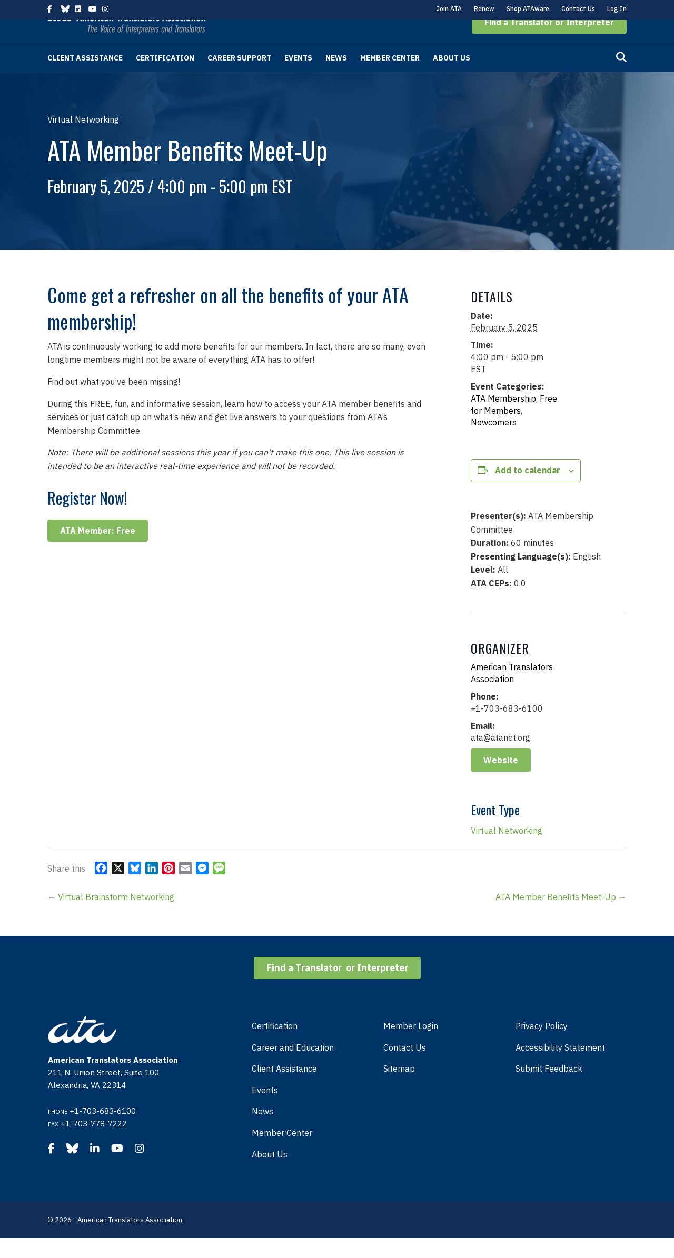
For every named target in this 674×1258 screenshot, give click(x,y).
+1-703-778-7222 (94, 1144)
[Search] (621, 77)
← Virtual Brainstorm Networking (110, 917)
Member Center (390, 78)
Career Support (239, 78)
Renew (484, 9)
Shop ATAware (528, 9)
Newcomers (494, 442)
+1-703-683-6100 (103, 1131)
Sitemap (399, 1088)
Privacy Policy (542, 1046)
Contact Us (578, 9)
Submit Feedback (549, 1088)
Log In (617, 9)
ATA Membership (503, 418)
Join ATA (449, 9)
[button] (549, 42)
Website (500, 780)
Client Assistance (85, 78)
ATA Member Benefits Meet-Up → (561, 917)
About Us (451, 78)
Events (298, 78)
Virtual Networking (506, 850)
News (336, 78)
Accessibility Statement (560, 1067)
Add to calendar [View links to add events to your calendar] (527, 490)
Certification (165, 78)
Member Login (410, 1046)
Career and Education (293, 1067)
